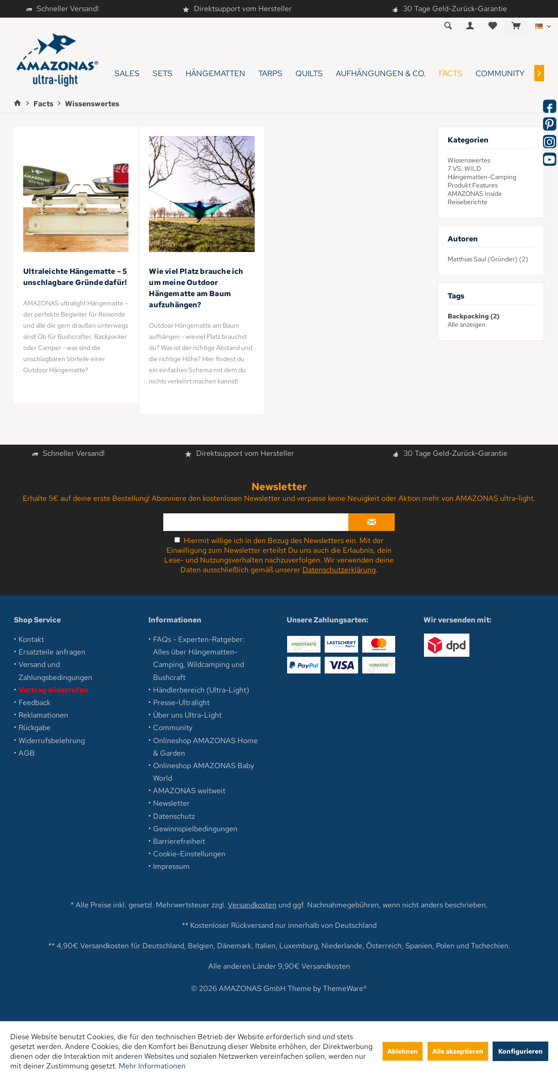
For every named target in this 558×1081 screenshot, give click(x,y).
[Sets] (162, 73)
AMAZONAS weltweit (189, 791)
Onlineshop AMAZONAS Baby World (203, 772)
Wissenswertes (469, 160)
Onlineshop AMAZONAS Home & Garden (205, 747)
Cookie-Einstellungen (189, 854)
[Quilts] (309, 73)
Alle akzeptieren (457, 1051)
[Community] (500, 73)
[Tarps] (270, 73)
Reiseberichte (467, 202)
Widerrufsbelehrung (52, 740)
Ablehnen (402, 1051)
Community (172, 727)
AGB (27, 753)
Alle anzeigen (467, 324)
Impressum (171, 866)
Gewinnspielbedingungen (195, 829)
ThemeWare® (345, 988)
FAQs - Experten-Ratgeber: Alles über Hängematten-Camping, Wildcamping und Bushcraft (198, 658)
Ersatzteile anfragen (52, 652)
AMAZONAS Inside (475, 193)
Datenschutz (174, 816)
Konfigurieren (520, 1051)
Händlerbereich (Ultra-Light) (201, 690)
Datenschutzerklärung (339, 570)
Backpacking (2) (474, 316)
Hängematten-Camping (482, 177)
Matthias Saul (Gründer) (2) (488, 259)
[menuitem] (516, 26)
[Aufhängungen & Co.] (380, 73)
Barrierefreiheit (179, 841)
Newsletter (171, 803)
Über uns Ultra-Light (187, 715)
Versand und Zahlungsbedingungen (55, 671)
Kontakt (31, 639)
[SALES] (127, 73)
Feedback (35, 702)
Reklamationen (43, 715)
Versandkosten (252, 905)
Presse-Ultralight (181, 702)
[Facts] (450, 73)
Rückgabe (35, 727)
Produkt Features (473, 185)
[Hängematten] (215, 73)
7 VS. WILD (464, 168)
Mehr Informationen (152, 1066)
